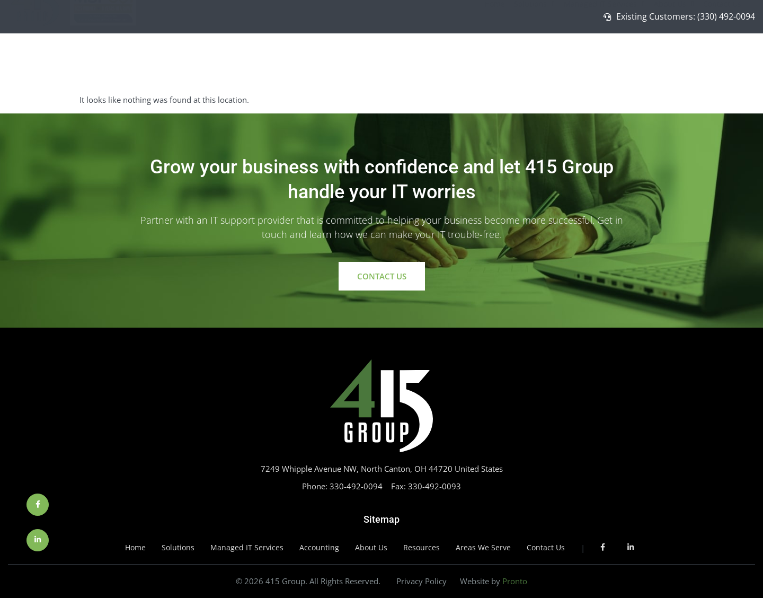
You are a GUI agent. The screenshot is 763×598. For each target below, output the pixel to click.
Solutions (534, 61)
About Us (674, 61)
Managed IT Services (604, 61)
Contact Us (722, 62)
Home (494, 62)
